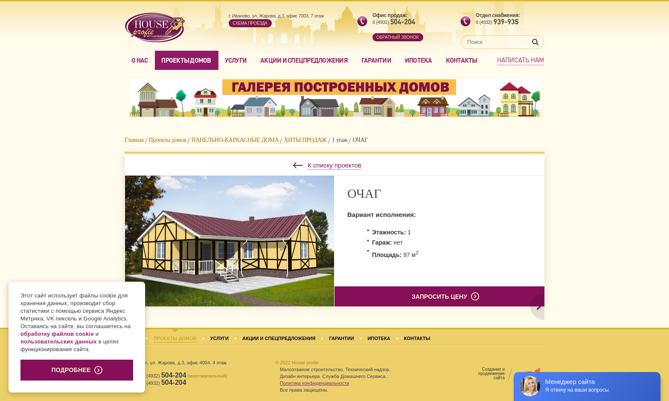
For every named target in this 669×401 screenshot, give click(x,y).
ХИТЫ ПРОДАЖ (305, 140)
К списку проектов (334, 165)
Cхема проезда (250, 23)
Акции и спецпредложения (304, 60)
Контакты (461, 60)
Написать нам (520, 59)
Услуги (236, 60)
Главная (134, 140)
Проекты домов (186, 60)
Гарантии (376, 60)
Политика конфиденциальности (314, 383)
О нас (139, 60)
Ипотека (418, 60)
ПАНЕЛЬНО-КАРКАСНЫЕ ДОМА (235, 140)
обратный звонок (397, 37)
